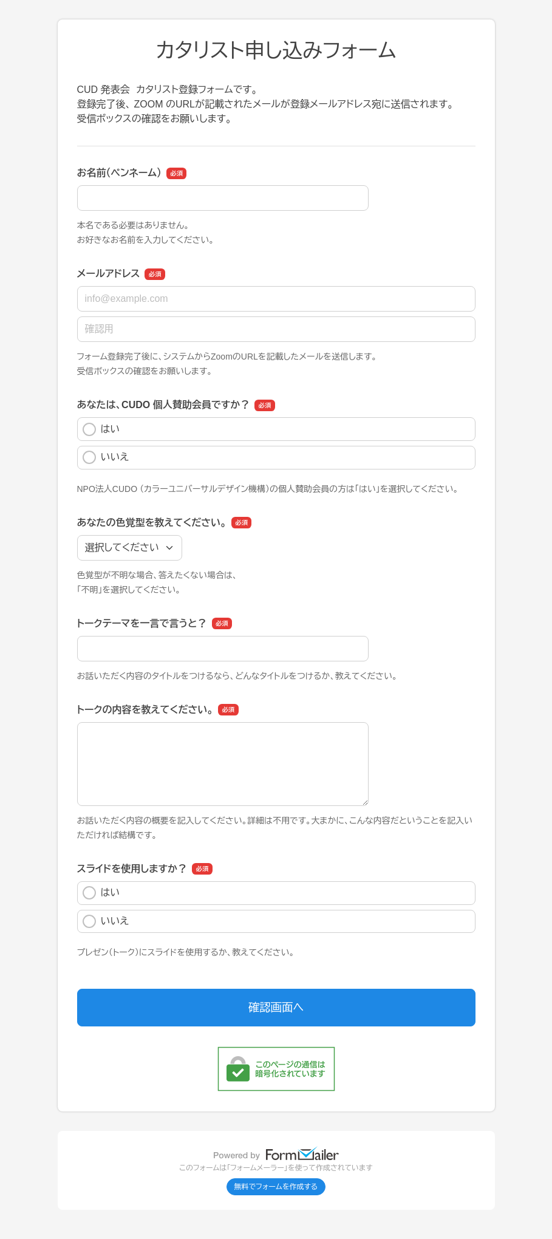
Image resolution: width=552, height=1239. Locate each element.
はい (101, 429)
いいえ (106, 457)
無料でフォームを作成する (276, 1187)
